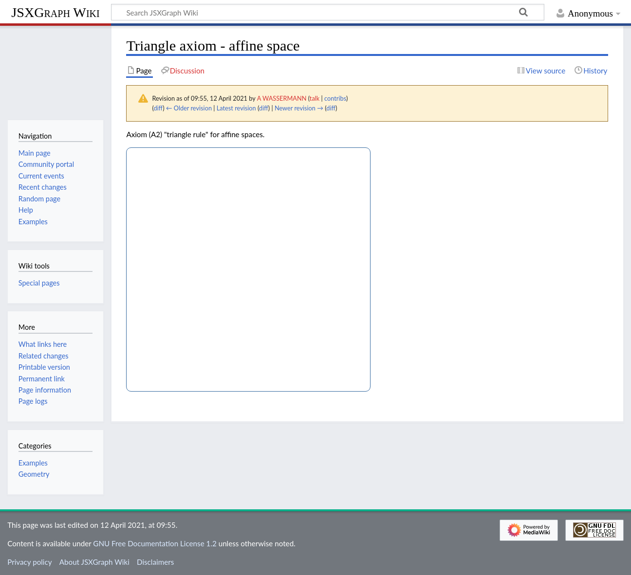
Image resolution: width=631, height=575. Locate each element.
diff (158, 108)
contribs (335, 98)
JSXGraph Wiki (55, 12)
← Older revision (189, 108)
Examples (33, 463)
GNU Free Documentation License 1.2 (154, 543)
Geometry (34, 474)
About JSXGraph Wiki (94, 561)
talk (314, 98)
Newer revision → (299, 108)
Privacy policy (29, 561)
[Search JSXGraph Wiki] (327, 12)
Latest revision (236, 108)
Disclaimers (155, 561)
